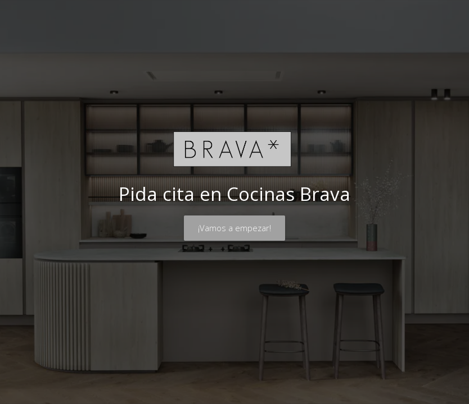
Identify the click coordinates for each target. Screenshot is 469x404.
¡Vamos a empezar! (234, 227)
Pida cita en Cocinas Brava (234, 193)
